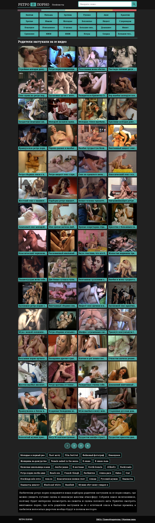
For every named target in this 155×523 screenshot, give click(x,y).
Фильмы (48, 15)
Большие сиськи (87, 27)
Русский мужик (109, 479)
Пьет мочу (54, 455)
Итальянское (48, 27)
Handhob (69, 485)
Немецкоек (114, 455)
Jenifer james (61, 467)
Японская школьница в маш (35, 467)
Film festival (71, 455)
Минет (125, 27)
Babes (118, 473)
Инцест (106, 21)
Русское (87, 15)
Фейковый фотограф (93, 455)
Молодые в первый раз (32, 455)
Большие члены (125, 34)
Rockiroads (125, 467)
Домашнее (106, 27)
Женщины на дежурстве (33, 461)
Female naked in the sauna (64, 461)
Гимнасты (127, 479)
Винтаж (29, 15)
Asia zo (48, 479)
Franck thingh (71, 473)
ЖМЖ (67, 34)
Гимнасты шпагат (30, 485)
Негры (87, 34)
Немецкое (29, 27)
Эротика (68, 15)
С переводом (125, 21)
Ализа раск (105, 473)
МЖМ (48, 34)
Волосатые (87, 21)
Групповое (29, 34)
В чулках (68, 27)
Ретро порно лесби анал (32, 473)
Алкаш (92, 479)
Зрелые (29, 21)
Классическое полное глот (71, 479)
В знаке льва (101, 461)
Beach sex (55, 473)
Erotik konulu (95, 467)
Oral (128, 473)
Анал (106, 15)
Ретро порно (33, 5)
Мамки (48, 21)
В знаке (87, 461)
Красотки (125, 15)
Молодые (67, 21)
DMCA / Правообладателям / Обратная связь (116, 519)
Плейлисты (58, 4)
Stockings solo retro (30, 479)
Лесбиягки (89, 473)
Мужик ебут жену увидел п (93, 485)
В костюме (78, 467)
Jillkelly (111, 467)
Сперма (106, 34)
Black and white (52, 485)
